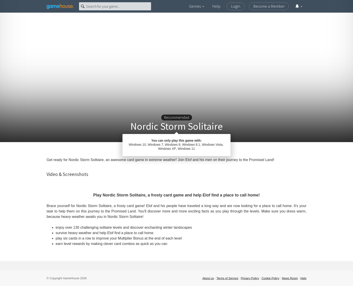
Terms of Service (227, 278)
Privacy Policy (250, 278)
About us (208, 278)
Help (216, 6)
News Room (290, 278)
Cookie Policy (270, 278)
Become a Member (269, 6)
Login (235, 6)
